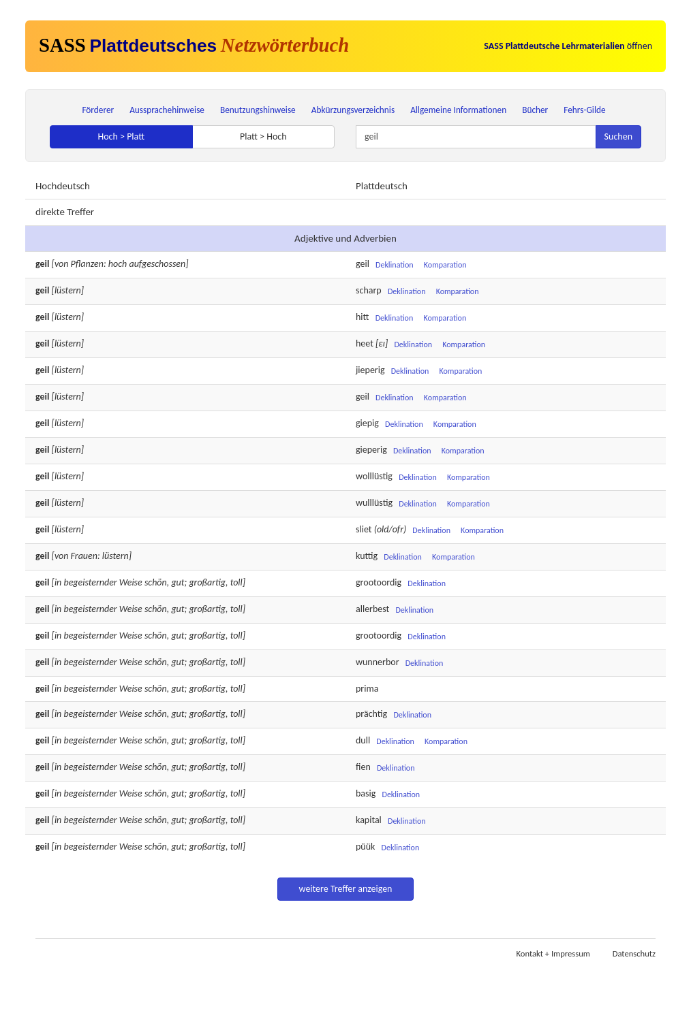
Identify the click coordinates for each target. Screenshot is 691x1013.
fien (363, 767)
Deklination (394, 265)
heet (364, 343)
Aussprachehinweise (166, 110)
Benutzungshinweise (258, 110)
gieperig (371, 449)
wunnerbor (377, 662)
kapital (369, 820)
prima (367, 688)
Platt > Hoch (263, 136)
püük (365, 846)
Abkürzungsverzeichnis (353, 110)
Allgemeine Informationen (458, 110)
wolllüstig (374, 476)
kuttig (367, 556)
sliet (363, 529)
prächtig (371, 714)
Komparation (445, 265)
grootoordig (378, 582)
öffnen (568, 46)
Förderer (98, 110)
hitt (362, 317)
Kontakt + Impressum (553, 953)
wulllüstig (374, 503)
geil (362, 264)
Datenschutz (634, 953)
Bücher (535, 110)
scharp (369, 290)
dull (363, 740)
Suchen (618, 136)
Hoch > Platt (120, 136)
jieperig (370, 370)
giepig (367, 423)
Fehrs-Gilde (584, 110)
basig (365, 793)
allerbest (372, 609)
